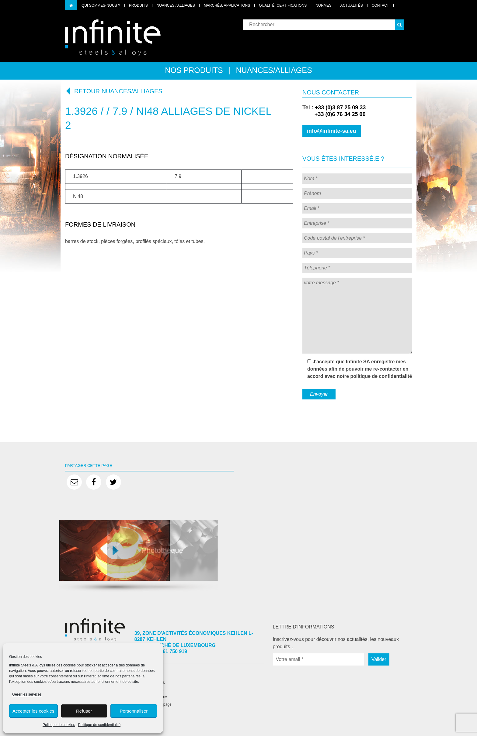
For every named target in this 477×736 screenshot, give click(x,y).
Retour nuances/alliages (113, 90)
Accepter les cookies (33, 711)
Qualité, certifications (283, 5)
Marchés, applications (227, 5)
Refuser (84, 711)
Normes (323, 5)
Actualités (351, 5)
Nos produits (194, 70)
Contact (380, 5)
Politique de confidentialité (99, 725)
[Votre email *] (318, 659)
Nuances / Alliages (176, 5)
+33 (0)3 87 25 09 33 (340, 107)
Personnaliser (134, 711)
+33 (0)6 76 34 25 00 (334, 114)
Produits (138, 5)
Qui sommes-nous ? (101, 5)
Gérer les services (27, 694)
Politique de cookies (59, 725)
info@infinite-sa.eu (331, 131)
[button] (399, 24)
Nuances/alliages (274, 70)
